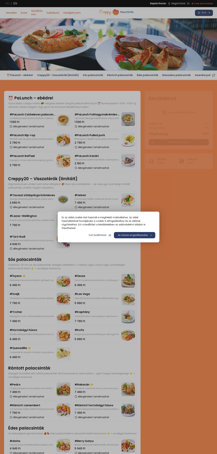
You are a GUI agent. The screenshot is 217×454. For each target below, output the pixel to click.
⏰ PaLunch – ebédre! (20, 75)
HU (7, 3)
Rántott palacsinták (120, 75)
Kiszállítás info (37, 12)
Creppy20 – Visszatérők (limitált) (58, 75)
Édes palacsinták (147, 75)
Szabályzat (53, 12)
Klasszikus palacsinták (176, 75)
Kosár (24, 12)
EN (15, 3)
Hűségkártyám (72, 12)
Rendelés (11, 12)
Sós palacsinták (93, 75)
